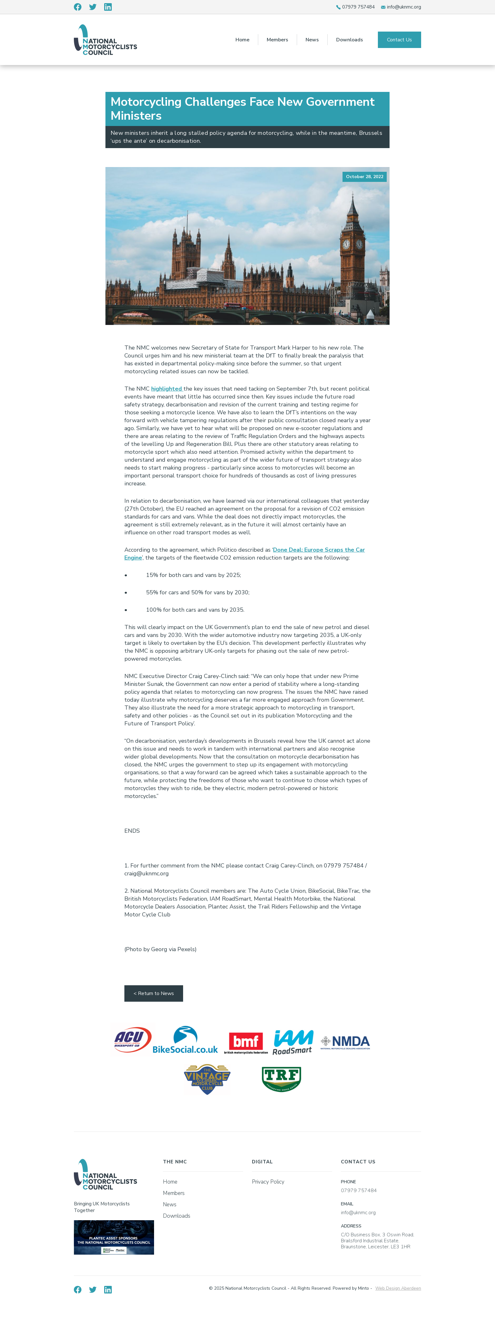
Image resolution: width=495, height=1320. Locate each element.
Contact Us (399, 39)
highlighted (167, 389)
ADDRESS (351, 1226)
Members (277, 39)
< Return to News (154, 993)
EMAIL (347, 1204)
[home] (105, 40)
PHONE (348, 1182)
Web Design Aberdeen (398, 1288)
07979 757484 (358, 7)
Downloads (349, 39)
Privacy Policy (268, 1181)
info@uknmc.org (404, 7)
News (312, 39)
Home (242, 39)
